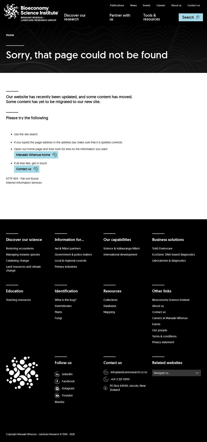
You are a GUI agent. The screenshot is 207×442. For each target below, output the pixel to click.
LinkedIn (64, 374)
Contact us (194, 5)
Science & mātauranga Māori (122, 248)
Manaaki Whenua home (33, 155)
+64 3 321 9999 (117, 379)
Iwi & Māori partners (68, 248)
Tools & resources (151, 17)
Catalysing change (17, 260)
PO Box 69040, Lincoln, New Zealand (125, 388)
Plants (58, 312)
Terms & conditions (164, 336)
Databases (110, 306)
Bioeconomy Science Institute (171, 300)
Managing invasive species (23, 254)
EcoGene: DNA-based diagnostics (173, 254)
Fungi (58, 318)
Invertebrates (63, 306)
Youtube (64, 395)
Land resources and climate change (23, 269)
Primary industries (66, 266)
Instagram (64, 388)
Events (146, 5)
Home (10, 35)
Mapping (109, 312)
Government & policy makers (73, 254)
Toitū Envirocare (162, 248)
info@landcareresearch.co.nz (125, 372)
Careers (160, 5)
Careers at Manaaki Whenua (169, 318)
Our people (159, 330)
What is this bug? (65, 300)
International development (120, 254)
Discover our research (75, 17)
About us (176, 5)
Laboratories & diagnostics (169, 260)
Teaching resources (18, 300)
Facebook (65, 381)
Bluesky (59, 402)
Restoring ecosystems (20, 248)
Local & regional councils (70, 260)
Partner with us (120, 17)
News (133, 5)
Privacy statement (163, 342)
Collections (110, 300)
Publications (117, 5)
